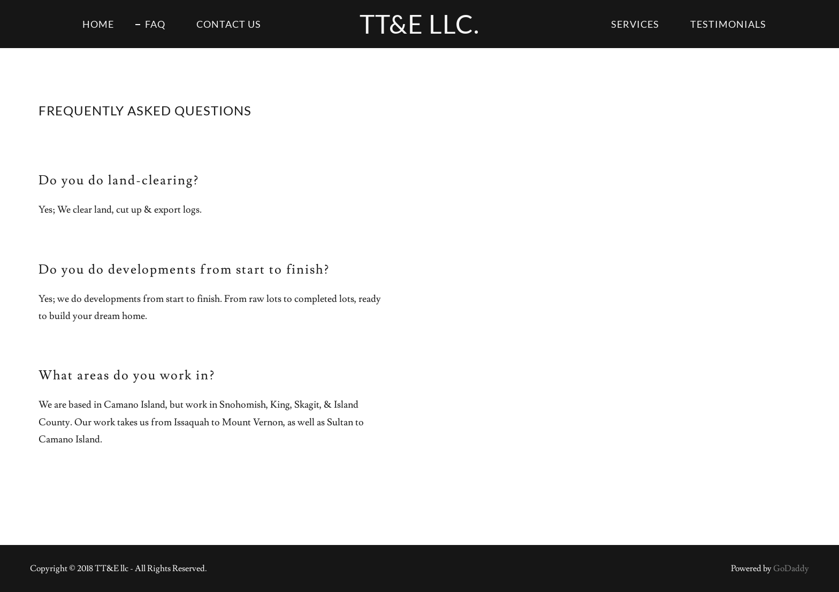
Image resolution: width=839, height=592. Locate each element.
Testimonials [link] (728, 24)
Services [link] (635, 24)
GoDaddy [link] (791, 568)
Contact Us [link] (228, 24)
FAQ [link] (155, 24)
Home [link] (98, 24)
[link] (419, 31)
